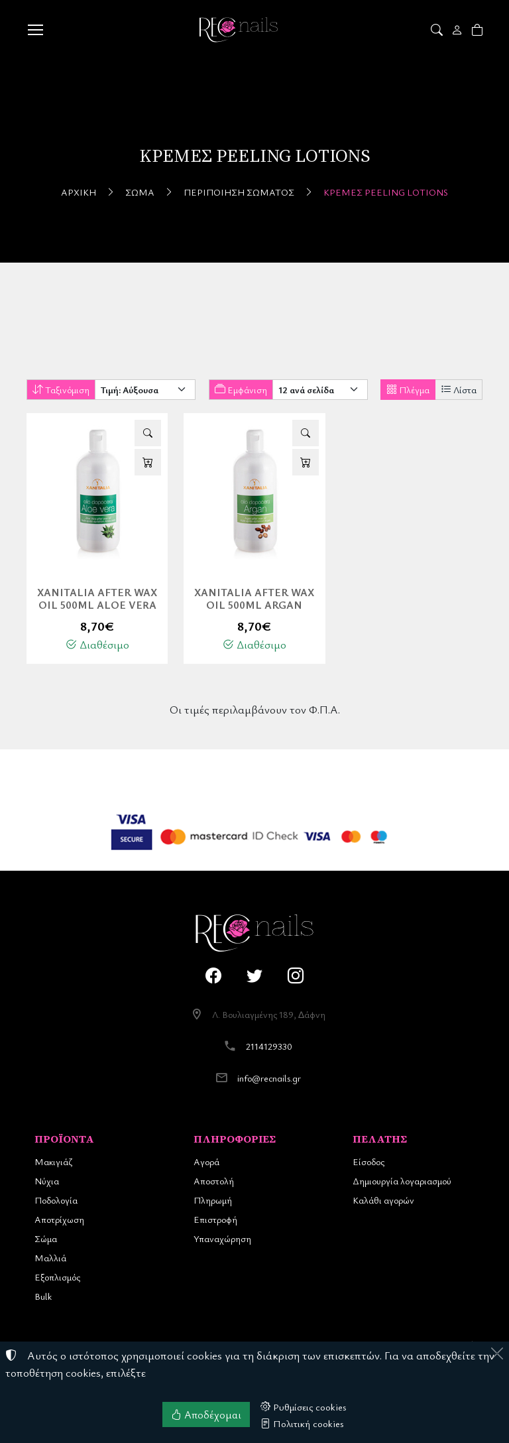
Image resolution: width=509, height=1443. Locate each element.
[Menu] (35, 30)
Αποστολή (214, 1180)
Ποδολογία (56, 1200)
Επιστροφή (215, 1219)
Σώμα (139, 192)
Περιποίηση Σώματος (239, 192)
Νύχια (46, 1180)
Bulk (43, 1296)
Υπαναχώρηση (222, 1238)
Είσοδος (368, 1161)
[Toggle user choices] (458, 30)
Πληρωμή (213, 1200)
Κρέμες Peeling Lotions (385, 192)
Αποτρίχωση (59, 1219)
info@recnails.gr (269, 1078)
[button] (437, 30)
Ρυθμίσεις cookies (303, 1406)
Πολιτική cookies (302, 1423)
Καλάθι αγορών (383, 1200)
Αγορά (206, 1161)
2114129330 (269, 1046)
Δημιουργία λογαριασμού (402, 1180)
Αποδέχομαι (206, 1414)
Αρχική (78, 192)
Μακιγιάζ (53, 1161)
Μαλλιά (50, 1257)
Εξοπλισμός (57, 1277)
